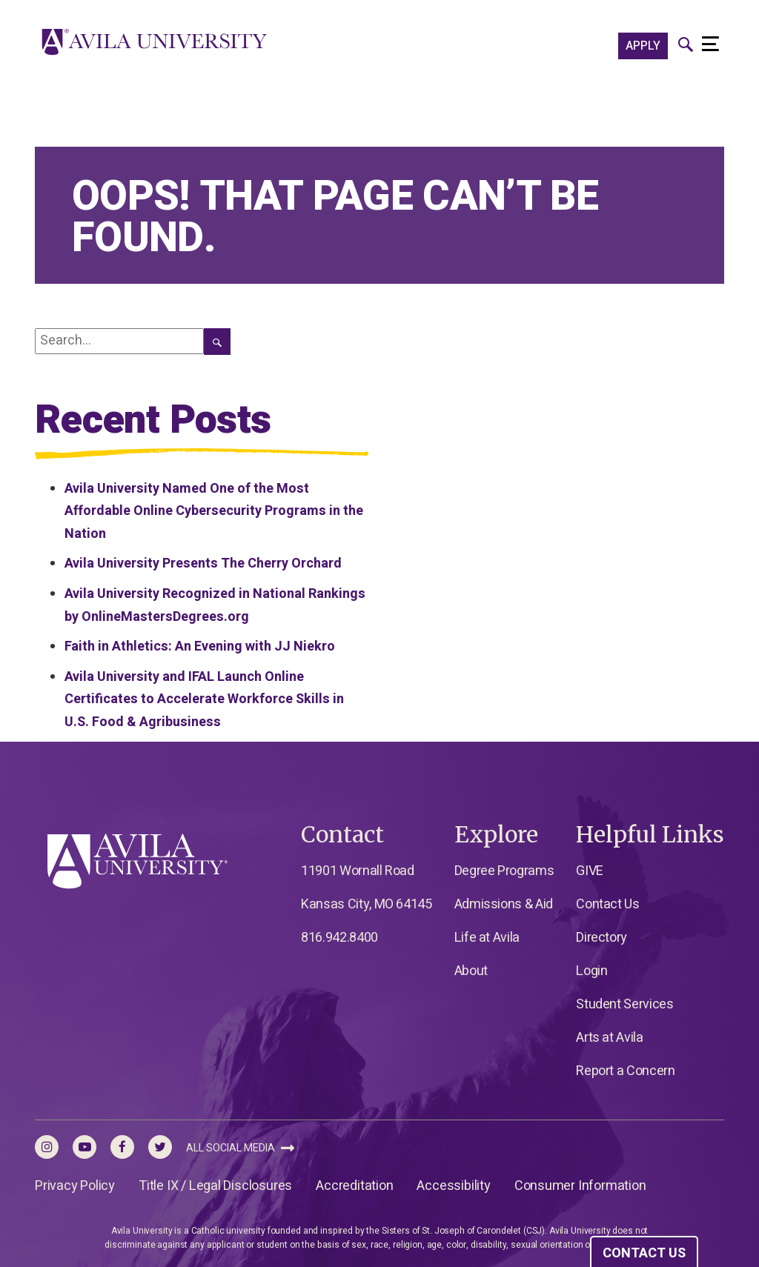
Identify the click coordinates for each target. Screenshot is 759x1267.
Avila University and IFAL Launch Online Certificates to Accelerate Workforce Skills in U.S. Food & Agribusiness (204, 699)
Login (591, 971)
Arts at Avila (609, 1038)
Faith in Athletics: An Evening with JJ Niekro (199, 646)
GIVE (589, 871)
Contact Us (607, 904)
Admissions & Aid (503, 904)
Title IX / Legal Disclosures (215, 1186)
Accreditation (354, 1186)
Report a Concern (625, 1071)
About (471, 971)
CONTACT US (644, 1253)
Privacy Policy (75, 1186)
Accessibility (453, 1186)
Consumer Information (580, 1186)
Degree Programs (504, 871)
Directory (601, 938)
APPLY (643, 46)
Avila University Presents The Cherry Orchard (203, 563)
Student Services (624, 1004)
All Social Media (240, 1148)
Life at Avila (487, 938)
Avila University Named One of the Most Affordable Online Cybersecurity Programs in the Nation (213, 511)
